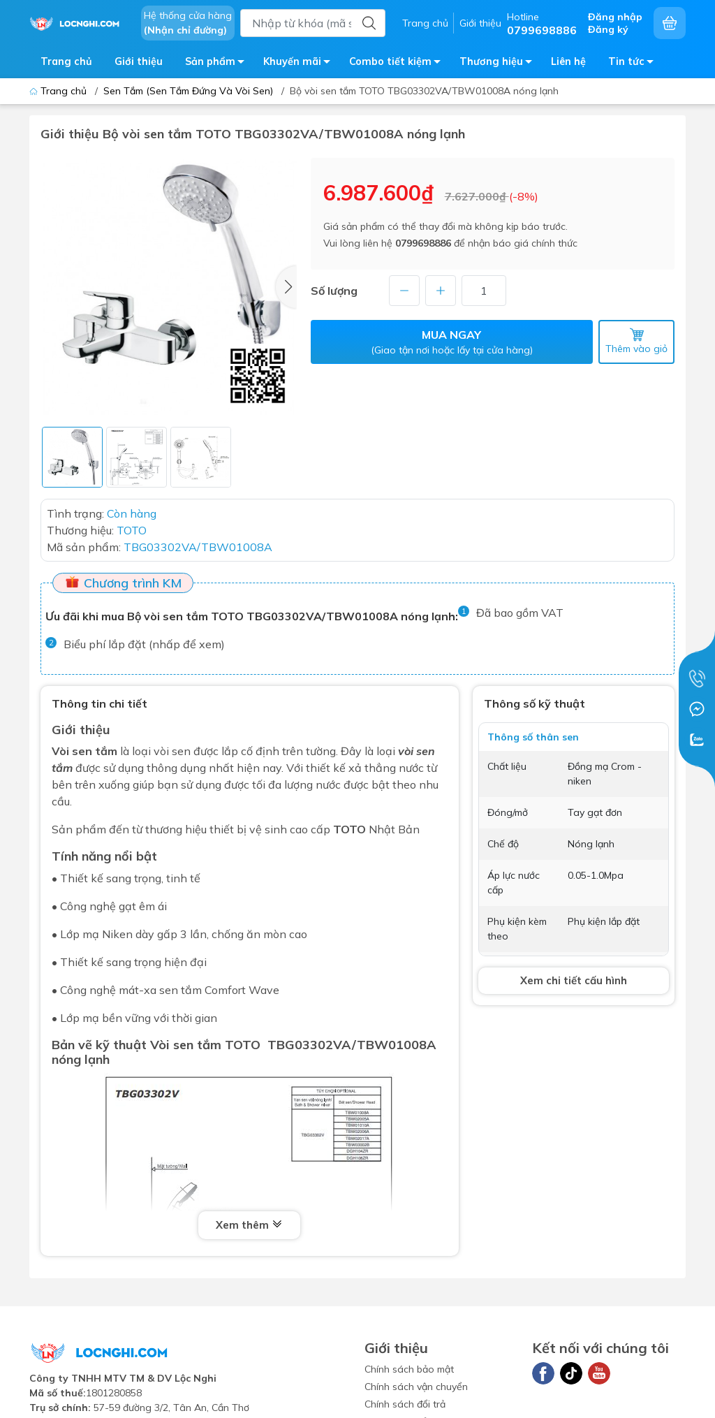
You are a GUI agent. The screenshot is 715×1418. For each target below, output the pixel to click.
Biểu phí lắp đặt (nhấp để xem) (144, 644)
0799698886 (423, 243)
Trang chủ (425, 23)
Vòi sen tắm (84, 751)
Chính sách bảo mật (409, 1369)
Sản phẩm (218, 64)
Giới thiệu (480, 23)
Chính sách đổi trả (404, 1404)
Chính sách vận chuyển (416, 1386)
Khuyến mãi (300, 64)
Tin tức (634, 64)
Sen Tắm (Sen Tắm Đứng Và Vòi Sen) (188, 91)
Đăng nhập (615, 16)
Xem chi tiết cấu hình (573, 980)
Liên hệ (568, 61)
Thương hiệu (499, 64)
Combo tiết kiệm (398, 64)
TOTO (349, 829)
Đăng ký (608, 29)
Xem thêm (249, 1224)
